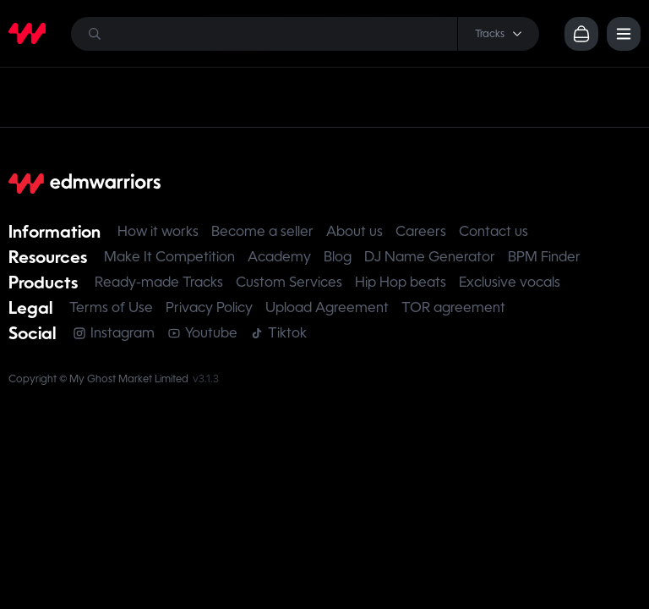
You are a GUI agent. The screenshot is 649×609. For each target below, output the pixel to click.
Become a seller (262, 231)
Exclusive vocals (509, 282)
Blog (338, 257)
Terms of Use (111, 307)
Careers (420, 231)
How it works (158, 231)
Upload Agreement (327, 307)
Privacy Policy (209, 307)
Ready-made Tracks (159, 282)
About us (354, 231)
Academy (279, 257)
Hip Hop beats (400, 282)
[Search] (305, 34)
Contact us (493, 231)
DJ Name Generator (429, 257)
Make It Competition (169, 257)
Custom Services (289, 282)
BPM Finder (544, 257)
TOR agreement (453, 307)
